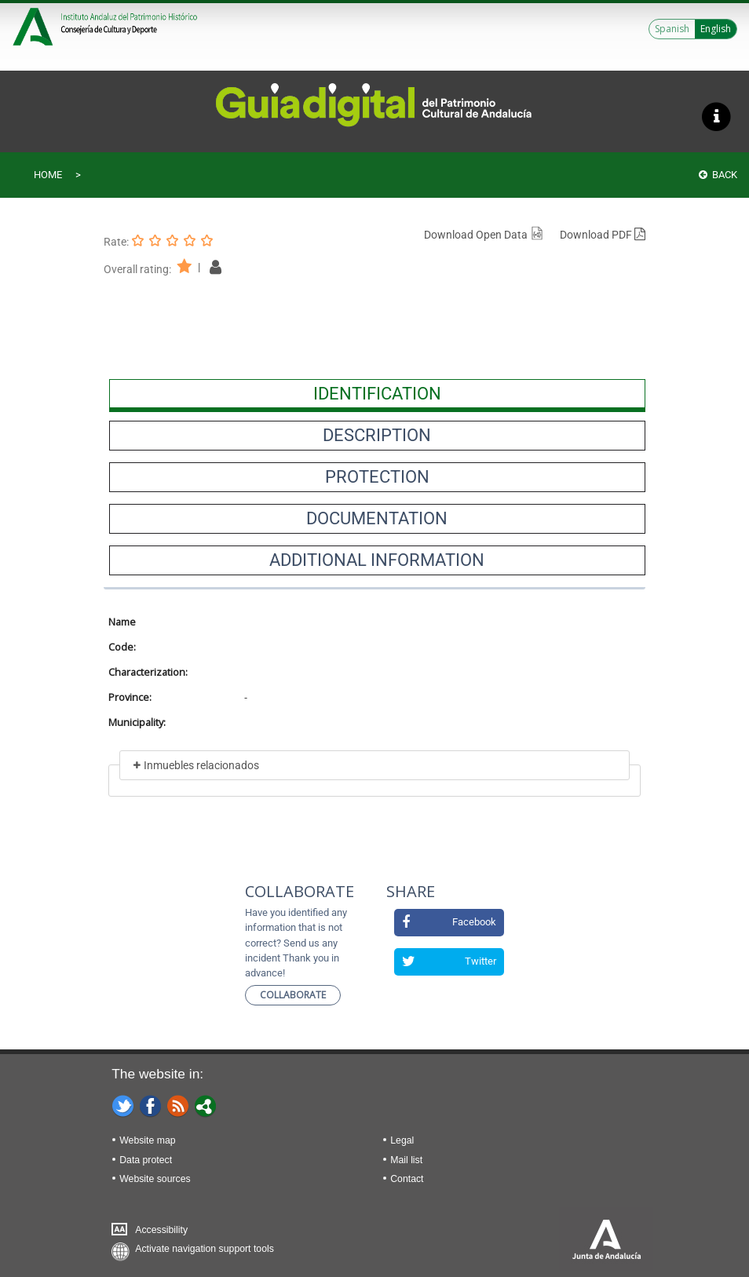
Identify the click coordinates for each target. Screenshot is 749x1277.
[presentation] (377, 394)
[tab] (377, 394)
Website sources (154, 1178)
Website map (147, 1140)
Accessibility (161, 1229)
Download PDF (602, 234)
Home (48, 175)
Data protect (145, 1160)
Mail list (406, 1160)
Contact (406, 1178)
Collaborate (293, 995)
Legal (402, 1140)
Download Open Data (484, 234)
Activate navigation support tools (204, 1248)
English (715, 28)
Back (718, 175)
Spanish (672, 28)
